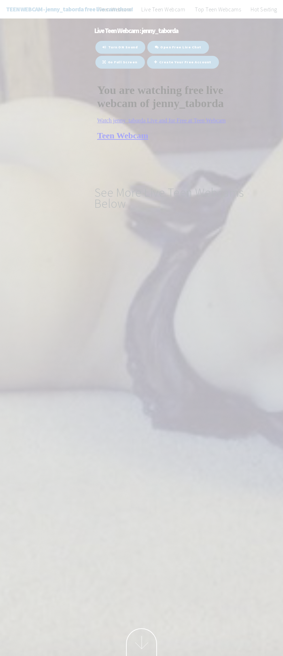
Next (141, 642)
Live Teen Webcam (163, 9)
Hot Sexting (264, 9)
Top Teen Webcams (218, 9)
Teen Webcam (115, 9)
